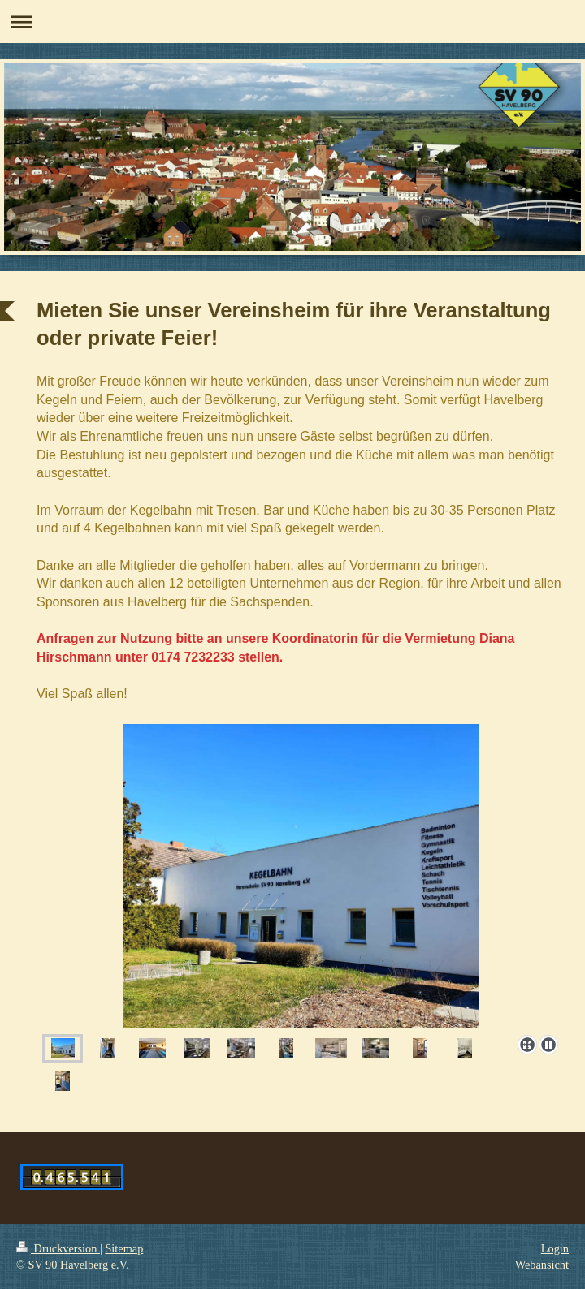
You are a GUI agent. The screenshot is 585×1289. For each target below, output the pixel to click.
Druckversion (58, 1248)
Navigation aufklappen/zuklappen (292, 21)
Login (555, 1248)
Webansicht (542, 1264)
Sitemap (124, 1248)
